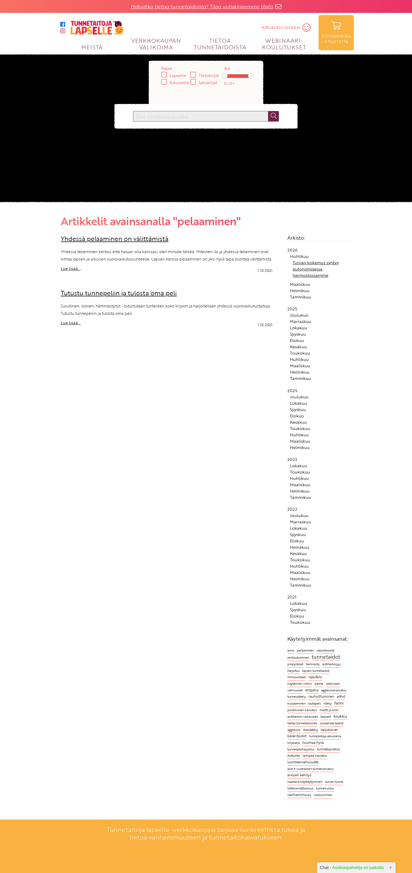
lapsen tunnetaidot (315, 670)
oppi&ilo (315, 676)
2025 (292, 309)
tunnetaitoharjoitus (300, 749)
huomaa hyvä (313, 742)
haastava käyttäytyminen (304, 781)
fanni (339, 703)
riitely (328, 703)
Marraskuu (300, 321)
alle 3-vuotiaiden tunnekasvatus (310, 768)
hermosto (313, 664)
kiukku (340, 716)
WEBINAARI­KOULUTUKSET (284, 43)
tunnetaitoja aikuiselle (325, 736)
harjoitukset (329, 729)
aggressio (293, 729)
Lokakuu (298, 328)
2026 (292, 250)
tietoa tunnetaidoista (302, 723)
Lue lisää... (71, 268)
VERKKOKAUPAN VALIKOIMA (156, 43)
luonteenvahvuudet (303, 762)
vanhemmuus (299, 794)
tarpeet (325, 716)
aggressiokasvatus (333, 690)
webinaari (333, 683)
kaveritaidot (297, 736)
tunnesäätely (296, 696)
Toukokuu (300, 353)
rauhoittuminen (321, 696)
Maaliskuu (300, 284)
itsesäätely (310, 729)
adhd (341, 696)
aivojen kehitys (299, 775)
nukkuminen (323, 795)
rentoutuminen (298, 657)
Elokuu (297, 340)
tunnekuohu (325, 788)
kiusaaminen (296, 703)
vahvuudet (295, 690)
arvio (290, 650)
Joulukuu (299, 315)
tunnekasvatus (328, 749)
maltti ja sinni (329, 710)
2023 (292, 459)
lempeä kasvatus (315, 755)
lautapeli (314, 703)
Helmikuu (300, 290)
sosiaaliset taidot (331, 723)
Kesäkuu (298, 347)
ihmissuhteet (296, 677)
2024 (292, 390)
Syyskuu (298, 334)
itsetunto (293, 755)
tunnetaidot (326, 657)
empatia (312, 690)
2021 (291, 597)
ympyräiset (295, 664)
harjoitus (293, 670)
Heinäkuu (299, 547)
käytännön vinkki (299, 683)
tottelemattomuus (300, 788)
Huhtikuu (299, 256)
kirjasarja (293, 742)
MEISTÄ (92, 47)
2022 (292, 509)
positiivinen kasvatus (302, 709)
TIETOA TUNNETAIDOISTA (220, 43)
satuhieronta (325, 650)
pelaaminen (305, 650)
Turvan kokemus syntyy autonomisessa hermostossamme (316, 268)
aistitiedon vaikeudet (302, 716)
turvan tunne (334, 781)
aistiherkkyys (331, 664)
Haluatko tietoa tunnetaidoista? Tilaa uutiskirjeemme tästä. (202, 6)
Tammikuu (300, 297)
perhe (319, 683)
